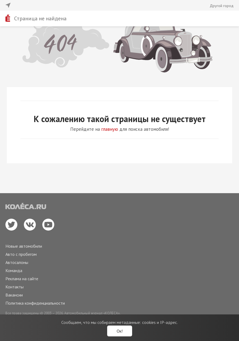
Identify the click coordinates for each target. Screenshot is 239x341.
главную (109, 129)
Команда (13, 270)
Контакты (14, 286)
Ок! (120, 331)
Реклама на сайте (21, 278)
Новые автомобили (23, 246)
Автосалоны (16, 262)
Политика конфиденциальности (35, 303)
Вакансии (14, 295)
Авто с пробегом (21, 254)
